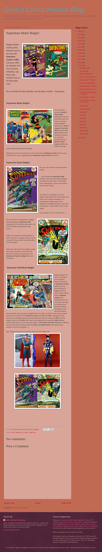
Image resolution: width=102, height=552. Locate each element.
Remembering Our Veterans (88, 86)
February (83, 130)
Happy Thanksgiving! (86, 74)
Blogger (93, 547)
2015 (79, 65)
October (82, 106)
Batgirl (18, 432)
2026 (79, 31)
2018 (79, 56)
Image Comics (78, 522)
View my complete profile (11, 530)
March (82, 127)
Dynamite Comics (83, 520)
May (81, 121)
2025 (79, 34)
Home (38, 503)
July (81, 115)
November (83, 71)
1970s (13, 432)
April (81, 124)
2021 (79, 47)
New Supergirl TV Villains (87, 80)
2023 (79, 41)
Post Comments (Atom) (20, 508)
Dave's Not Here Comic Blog (15, 520)
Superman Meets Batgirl (87, 83)
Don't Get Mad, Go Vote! (87, 97)
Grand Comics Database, (73, 524)
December (83, 68)
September (83, 109)
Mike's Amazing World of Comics (68, 526)
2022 (79, 44)
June (81, 118)
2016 (79, 62)
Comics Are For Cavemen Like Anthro (87, 101)
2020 (79, 50)
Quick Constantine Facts (87, 89)
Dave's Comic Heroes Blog (44, 9)
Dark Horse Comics (66, 522)
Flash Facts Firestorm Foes (88, 77)
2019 (79, 53)
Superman (32, 432)
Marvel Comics (72, 520)
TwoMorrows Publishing (90, 526)
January (82, 134)
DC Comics (24, 432)
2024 (79, 37)
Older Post (66, 503)
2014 (79, 138)
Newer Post (9, 503)
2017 (79, 59)
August (82, 112)
